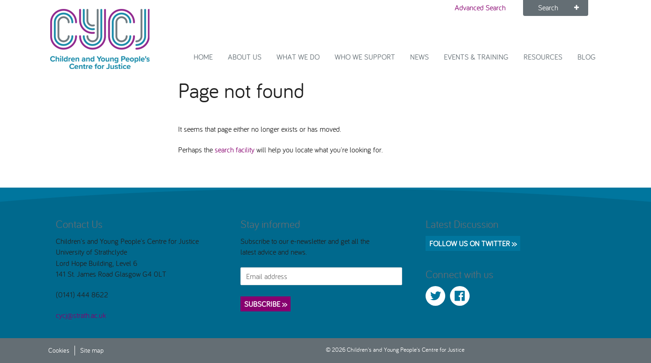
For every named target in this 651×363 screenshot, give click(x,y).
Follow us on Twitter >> (472, 243)
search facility (234, 149)
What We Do (298, 56)
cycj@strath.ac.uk (81, 315)
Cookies (58, 350)
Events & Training (476, 56)
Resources (543, 56)
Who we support (365, 56)
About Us (245, 56)
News (419, 56)
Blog (586, 56)
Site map (92, 350)
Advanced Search (480, 7)
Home (203, 56)
